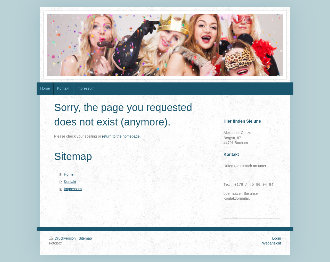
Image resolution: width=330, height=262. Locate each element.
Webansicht (271, 243)
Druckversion (63, 238)
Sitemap (85, 238)
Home (68, 174)
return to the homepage (121, 136)
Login (276, 238)
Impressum (73, 189)
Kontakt (70, 182)
